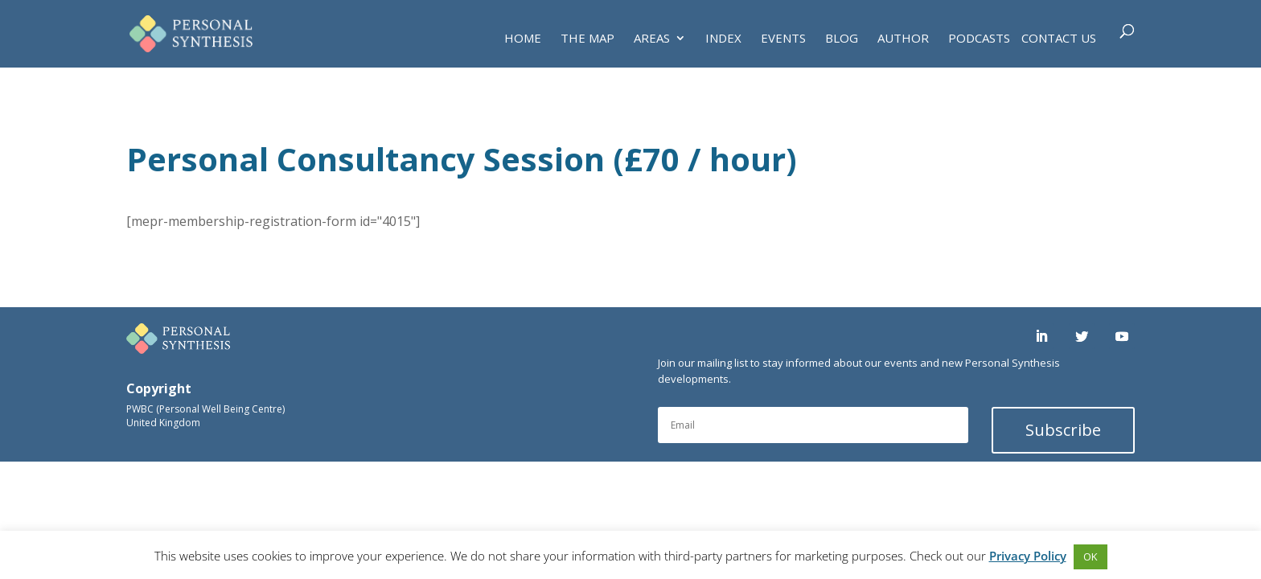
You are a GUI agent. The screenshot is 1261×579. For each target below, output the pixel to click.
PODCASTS (979, 39)
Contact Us (1058, 39)
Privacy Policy (1027, 556)
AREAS (652, 39)
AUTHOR (903, 39)
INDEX (723, 39)
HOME (522, 39)
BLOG (841, 39)
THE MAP (587, 39)
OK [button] (1090, 556)
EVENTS (783, 39)
